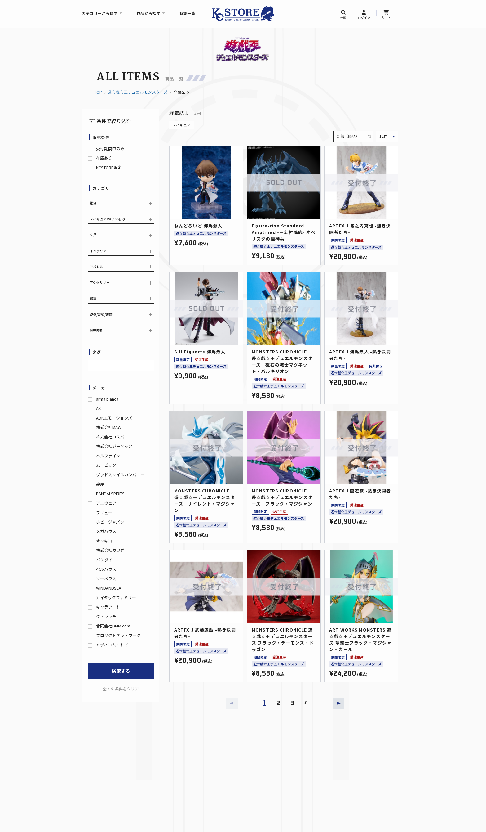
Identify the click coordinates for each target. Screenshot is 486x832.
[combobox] (121, 365)
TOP (98, 92)
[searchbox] (91, 364)
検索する (121, 671)
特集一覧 (187, 13)
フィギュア (181, 124)
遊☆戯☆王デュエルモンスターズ (138, 92)
